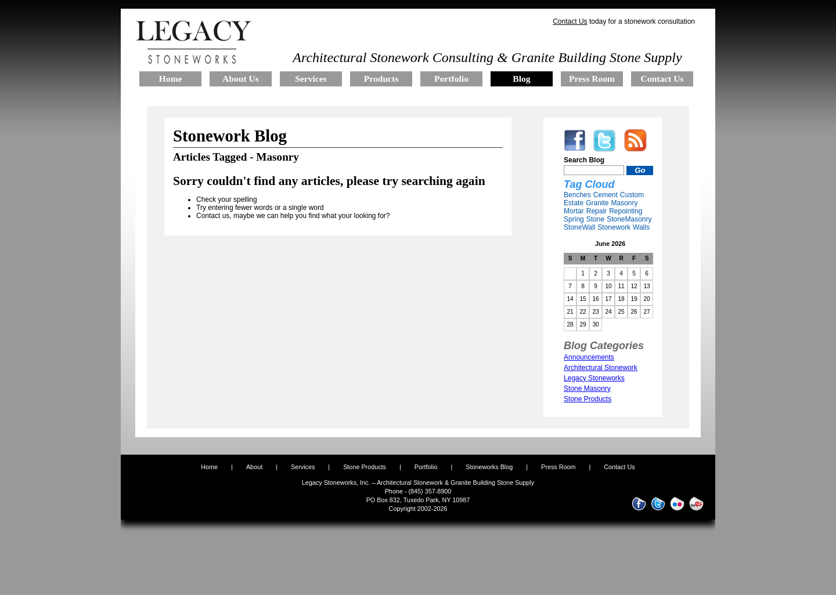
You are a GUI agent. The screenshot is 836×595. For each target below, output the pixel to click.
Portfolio (427, 466)
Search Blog (584, 160)
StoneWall (579, 227)
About (254, 466)
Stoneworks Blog (489, 466)
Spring (574, 219)
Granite (597, 203)
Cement (605, 195)
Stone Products (364, 466)
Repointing (625, 211)
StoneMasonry (629, 219)
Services (303, 466)
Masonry (624, 203)
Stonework (613, 227)
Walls (641, 227)
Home (209, 466)
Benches (577, 195)
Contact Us (570, 21)
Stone (595, 219)
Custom (632, 195)
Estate (573, 203)
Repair (596, 211)
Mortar (574, 211)
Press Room (558, 466)
